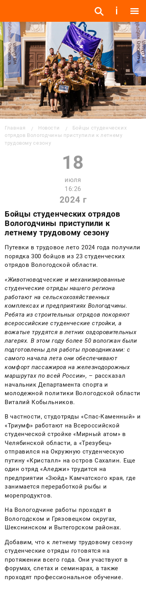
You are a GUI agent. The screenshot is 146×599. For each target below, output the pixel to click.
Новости (49, 128)
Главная (15, 128)
